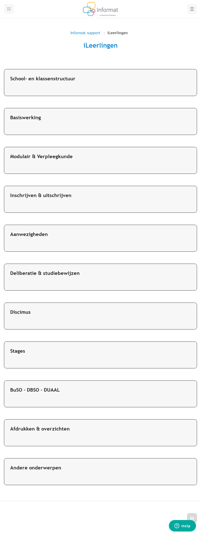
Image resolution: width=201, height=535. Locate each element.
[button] (9, 9)
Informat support (85, 32)
